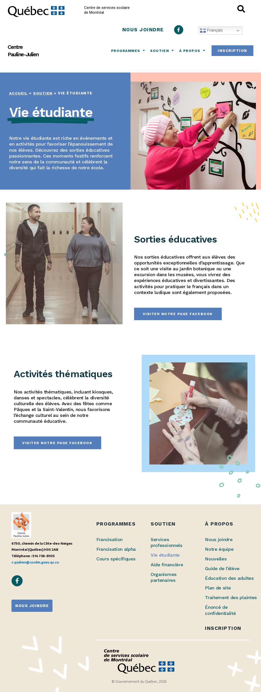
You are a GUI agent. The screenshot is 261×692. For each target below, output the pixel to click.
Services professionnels (166, 542)
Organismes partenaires (164, 577)
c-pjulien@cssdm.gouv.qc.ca (35, 562)
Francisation (109, 539)
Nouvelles (216, 558)
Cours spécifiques (116, 558)
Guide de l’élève (222, 568)
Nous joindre (218, 539)
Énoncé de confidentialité (220, 610)
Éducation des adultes (229, 578)
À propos (192, 50)
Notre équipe (219, 549)
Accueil (18, 93)
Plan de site (218, 587)
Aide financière (167, 564)
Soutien (162, 50)
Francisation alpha (116, 549)
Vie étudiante (165, 555)
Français (211, 30)
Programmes (128, 50)
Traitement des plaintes (231, 597)
